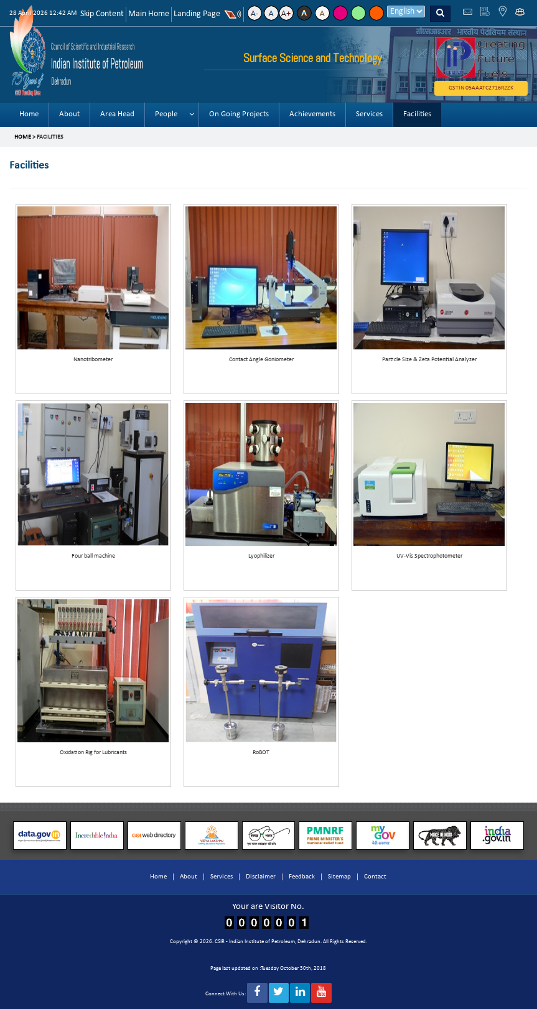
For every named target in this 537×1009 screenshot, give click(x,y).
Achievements (312, 114)
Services (369, 114)
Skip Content (102, 14)
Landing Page (197, 14)
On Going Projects (239, 114)
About (69, 114)
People (166, 114)
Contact (375, 876)
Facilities (417, 114)
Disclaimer (261, 876)
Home (29, 114)
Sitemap (339, 876)
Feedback (302, 876)
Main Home (148, 14)
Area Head (117, 114)
